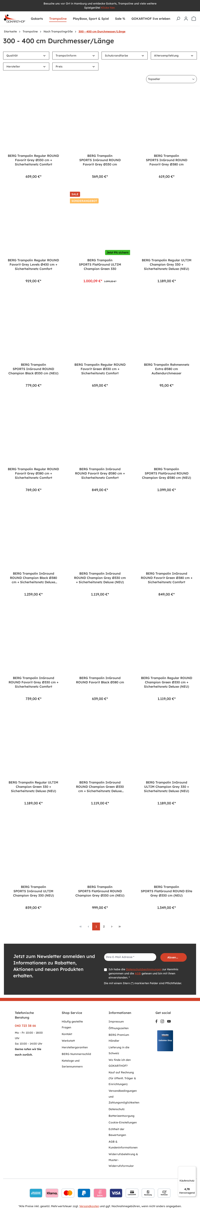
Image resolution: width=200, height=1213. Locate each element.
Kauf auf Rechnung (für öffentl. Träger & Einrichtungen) (122, 1078)
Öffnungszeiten (119, 1028)
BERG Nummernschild (76, 1054)
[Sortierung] (171, 79)
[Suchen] (178, 18)
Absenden (174, 957)
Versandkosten (89, 1206)
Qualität (26, 55)
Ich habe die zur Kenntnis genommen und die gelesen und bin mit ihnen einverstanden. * (143, 973)
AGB (138, 973)
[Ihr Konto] (186, 18)
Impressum (116, 1021)
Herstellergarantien (75, 1047)
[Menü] (193, 1168)
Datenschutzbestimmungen (144, 969)
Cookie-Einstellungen (123, 1122)
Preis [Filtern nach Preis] (75, 66)
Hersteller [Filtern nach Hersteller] (26, 66)
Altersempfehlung (174, 55)
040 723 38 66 (25, 1026)
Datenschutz (117, 1109)
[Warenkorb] (193, 18)
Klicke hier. (108, 7)
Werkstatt (68, 1040)
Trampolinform (75, 55)
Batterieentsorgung (121, 1116)
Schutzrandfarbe (124, 55)
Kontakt (67, 1034)
